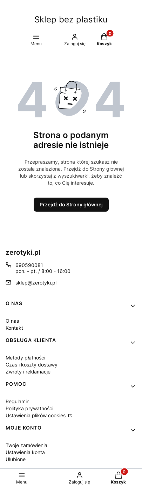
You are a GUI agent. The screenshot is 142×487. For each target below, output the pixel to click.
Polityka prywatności (29, 408)
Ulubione (16, 459)
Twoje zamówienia (26, 445)
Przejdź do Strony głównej (71, 204)
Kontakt (14, 328)
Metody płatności (25, 358)
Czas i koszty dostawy (32, 365)
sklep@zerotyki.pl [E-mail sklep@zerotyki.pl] (35, 283)
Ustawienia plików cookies (36, 415)
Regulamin (17, 401)
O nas (12, 321)
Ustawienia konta (25, 452)
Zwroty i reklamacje (28, 372)
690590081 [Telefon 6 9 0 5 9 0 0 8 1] (29, 265)
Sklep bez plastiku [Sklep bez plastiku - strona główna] (71, 19)
